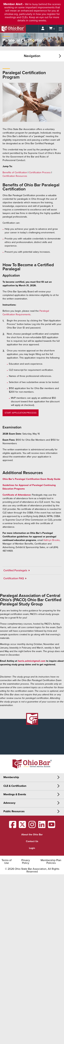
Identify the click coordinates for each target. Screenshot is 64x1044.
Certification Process (40, 172)
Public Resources (14, 811)
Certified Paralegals (15, 570)
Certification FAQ (14, 578)
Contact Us (32, 841)
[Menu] (60, 29)
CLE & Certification (14, 786)
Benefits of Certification (15, 172)
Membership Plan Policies (51, 861)
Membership (11, 777)
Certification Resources (15, 176)
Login (32, 848)
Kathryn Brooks (52, 540)
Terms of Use (7, 861)
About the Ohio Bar (32, 834)
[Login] (43, 29)
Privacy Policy (25, 861)
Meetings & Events (14, 794)
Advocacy (9, 803)
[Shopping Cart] (51, 29)
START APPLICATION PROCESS (21, 412)
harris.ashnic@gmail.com (31, 661)
